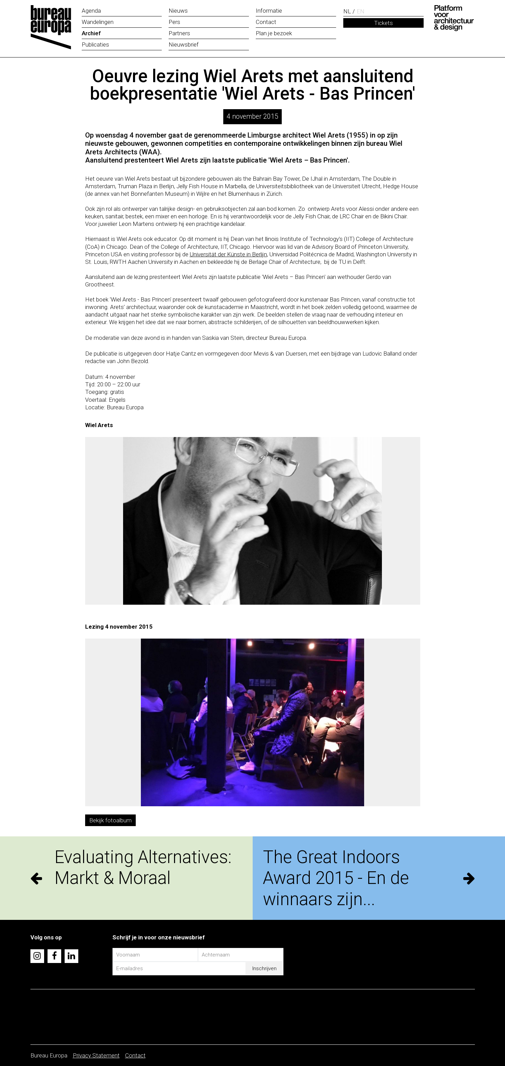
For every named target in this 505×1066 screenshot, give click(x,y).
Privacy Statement (96, 1055)
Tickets (383, 23)
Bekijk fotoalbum (110, 820)
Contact (135, 1055)
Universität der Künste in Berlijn (228, 254)
